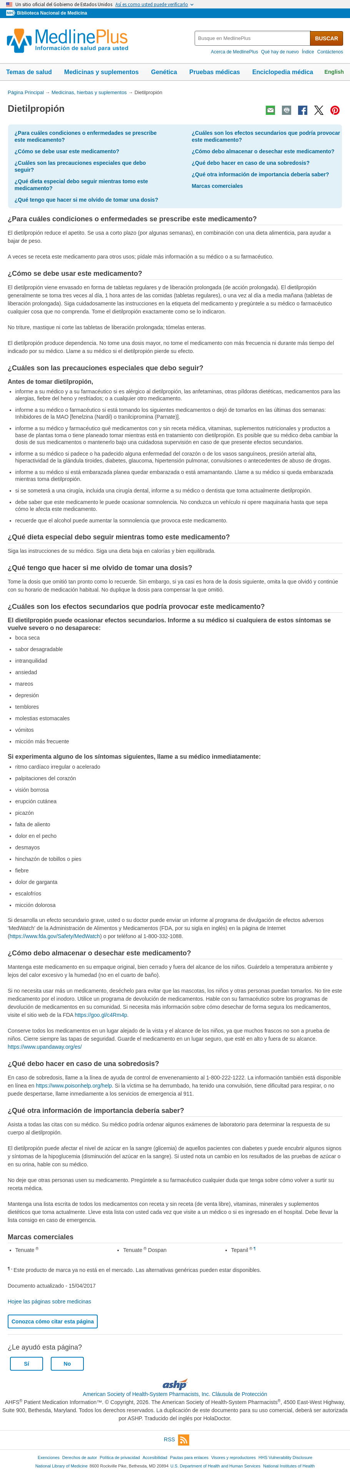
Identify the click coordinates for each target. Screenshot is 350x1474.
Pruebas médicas (214, 72)
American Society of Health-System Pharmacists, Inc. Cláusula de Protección (175, 1394)
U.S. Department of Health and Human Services (215, 1466)
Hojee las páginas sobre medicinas (49, 1301)
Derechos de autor (79, 1457)
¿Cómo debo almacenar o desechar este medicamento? (263, 151)
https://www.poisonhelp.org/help (74, 1086)
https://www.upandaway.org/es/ (45, 1047)
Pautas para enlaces (189, 1457)
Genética (164, 72)
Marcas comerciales (217, 186)
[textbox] (253, 38)
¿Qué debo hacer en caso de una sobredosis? (251, 163)
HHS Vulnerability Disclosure (285, 1457)
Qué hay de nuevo (280, 52)
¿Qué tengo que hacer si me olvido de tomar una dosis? (86, 200)
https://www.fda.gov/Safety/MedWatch (55, 936)
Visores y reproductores (233, 1457)
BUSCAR (326, 38)
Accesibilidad (155, 1457)
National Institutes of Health (289, 1466)
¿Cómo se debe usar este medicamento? (67, 151)
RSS (176, 1440)
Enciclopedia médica (282, 72)
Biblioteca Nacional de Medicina (52, 13)
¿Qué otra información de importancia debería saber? (260, 174)
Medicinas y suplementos (101, 72)
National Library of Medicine (61, 1466)
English (334, 72)
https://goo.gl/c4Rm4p (101, 1015)
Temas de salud (29, 72)
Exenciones (49, 1457)
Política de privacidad (120, 1457)
